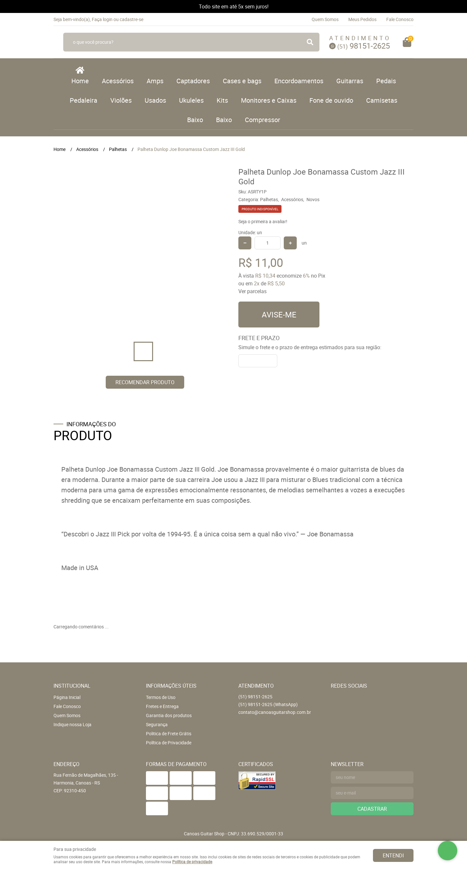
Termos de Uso (160, 697)
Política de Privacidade (168, 742)
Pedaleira (83, 100)
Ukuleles (191, 100)
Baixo (195, 119)
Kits (222, 100)
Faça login (102, 19)
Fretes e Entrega (162, 706)
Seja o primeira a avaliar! (262, 221)
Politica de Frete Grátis (168, 733)
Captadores (193, 80)
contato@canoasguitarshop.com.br (274, 712)
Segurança (157, 724)
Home (80, 80)
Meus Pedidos (362, 19)
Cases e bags (242, 80)
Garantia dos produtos (169, 715)
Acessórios (118, 80)
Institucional (72, 685)
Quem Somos (325, 19)
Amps (155, 80)
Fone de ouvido (331, 100)
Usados (155, 100)
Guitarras (349, 80)
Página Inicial (67, 697)
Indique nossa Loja (72, 724)
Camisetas (381, 100)
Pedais (386, 80)
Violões (121, 100)
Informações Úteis (171, 685)
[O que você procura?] (310, 42)
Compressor (262, 119)
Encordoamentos (298, 80)
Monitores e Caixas (268, 100)
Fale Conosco (399, 19)
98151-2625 (363, 45)
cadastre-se (131, 19)
